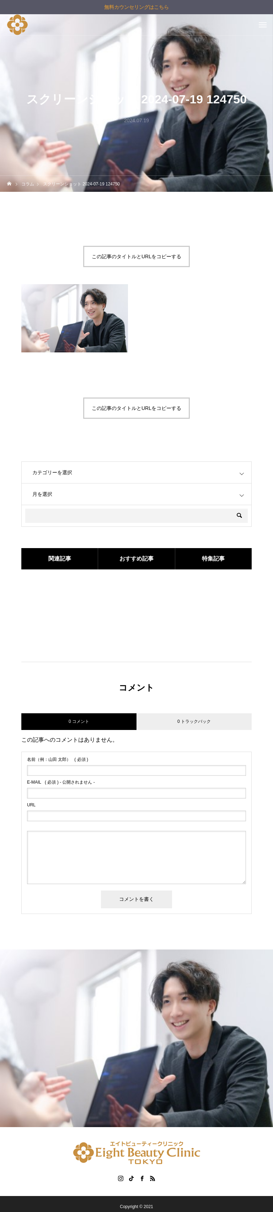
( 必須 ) (57, 759)
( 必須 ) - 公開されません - (61, 782)
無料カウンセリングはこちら (136, 7)
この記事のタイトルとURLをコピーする (136, 256)
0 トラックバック (194, 721)
